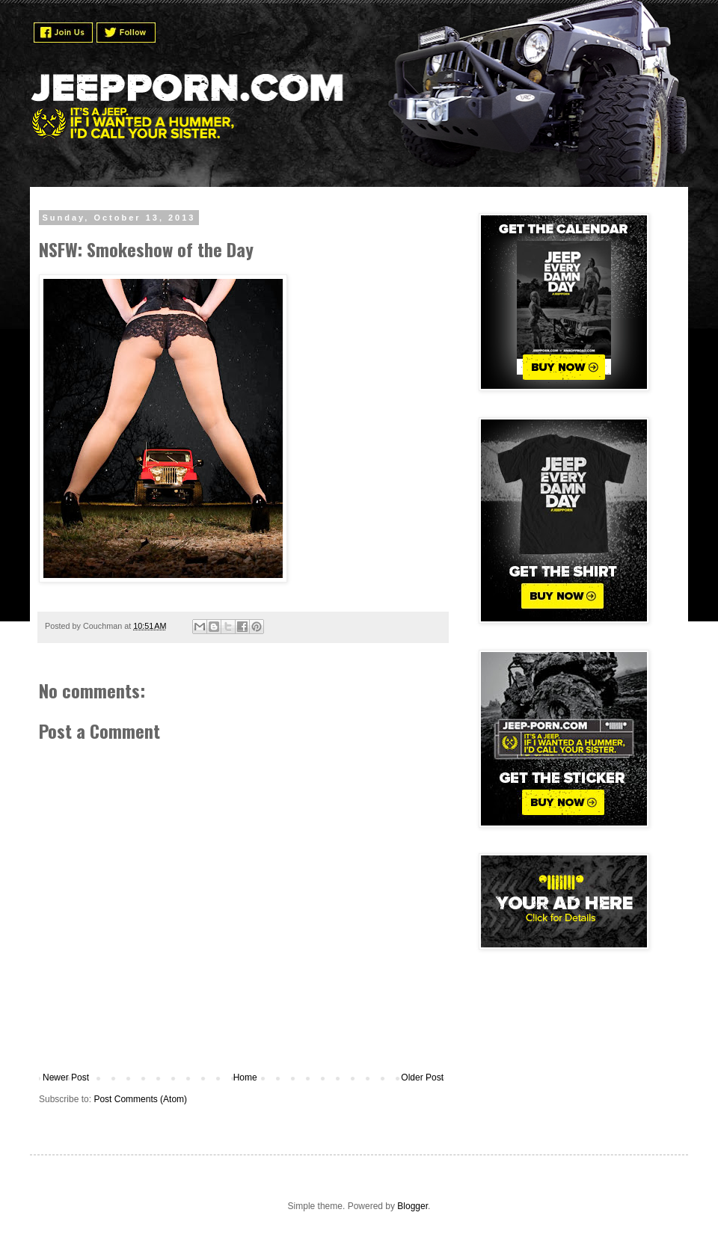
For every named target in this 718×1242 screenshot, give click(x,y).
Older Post (422, 1077)
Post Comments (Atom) (140, 1099)
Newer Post (66, 1077)
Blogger (412, 1206)
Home (245, 1077)
